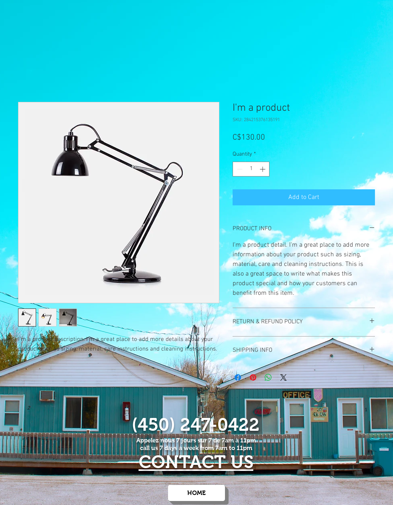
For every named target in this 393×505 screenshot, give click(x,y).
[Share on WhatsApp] (268, 377)
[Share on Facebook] (238, 377)
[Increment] (263, 169)
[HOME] (196, 493)
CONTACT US (196, 462)
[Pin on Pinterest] (253, 377)
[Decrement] (239, 169)
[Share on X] (283, 377)
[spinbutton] (251, 169)
